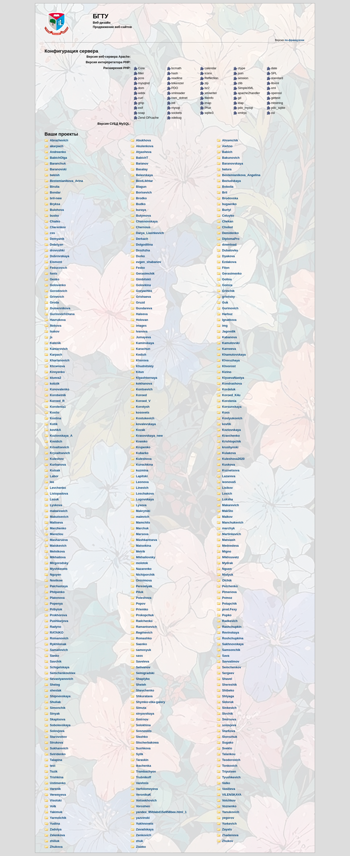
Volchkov (229, 800)
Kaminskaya (145, 343)
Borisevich (144, 192)
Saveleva (142, 661)
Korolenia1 (58, 406)
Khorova (142, 360)
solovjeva (229, 725)
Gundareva (144, 308)
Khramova (57, 366)
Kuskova (228, 464)
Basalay (141, 169)
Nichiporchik (145, 574)
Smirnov (142, 719)
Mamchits (143, 522)
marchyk (228, 528)
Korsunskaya (231, 406)
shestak (55, 690)
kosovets (142, 412)
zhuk (139, 841)
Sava (225, 655)
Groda (54, 302)
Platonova (57, 598)
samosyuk (143, 650)
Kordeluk (228, 389)
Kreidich (56, 441)
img (225, 325)
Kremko (141, 441)
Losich (227, 493)
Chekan (227, 221)
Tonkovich (229, 765)
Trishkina (56, 777)
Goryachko (144, 291)
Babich (227, 152)
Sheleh (141, 684)
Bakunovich (231, 157)
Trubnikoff (143, 777)
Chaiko (55, 221)
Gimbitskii (143, 279)
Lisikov (227, 488)
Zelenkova (57, 835)
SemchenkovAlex (62, 673)
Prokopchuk (145, 615)
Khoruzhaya (231, 360)
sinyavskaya (145, 713)
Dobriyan (56, 244)
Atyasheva (143, 152)
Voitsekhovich (146, 800)
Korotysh (142, 406)
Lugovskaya (145, 499)
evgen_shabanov (148, 262)
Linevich (142, 488)
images (141, 325)
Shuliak (55, 702)
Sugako (227, 742)
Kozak (140, 430)
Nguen (227, 569)
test (52, 765)
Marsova (142, 534)
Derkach (142, 239)
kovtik (226, 424)
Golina (227, 279)
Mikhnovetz (230, 557)
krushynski (230, 447)
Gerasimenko (232, 273)
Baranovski (58, 169)
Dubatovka (230, 250)
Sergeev (228, 673)
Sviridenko (57, 754)
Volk (53, 806)
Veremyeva (58, 794)
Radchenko (144, 621)
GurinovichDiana (62, 314)
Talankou (228, 754)
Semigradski (145, 673)
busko (54, 215)
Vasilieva (228, 789)
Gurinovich (230, 308)
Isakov (54, 331)
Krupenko (143, 447)
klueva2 (55, 378)
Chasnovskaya (147, 221)
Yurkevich (229, 823)
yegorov (228, 818)
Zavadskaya (145, 829)
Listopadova (59, 493)
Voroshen (143, 806)
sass (139, 655)
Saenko (141, 644)
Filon (226, 267)
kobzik (54, 383)
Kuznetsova (230, 470)
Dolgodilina (144, 244)
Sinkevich (229, 708)
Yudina (55, 823)
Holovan (142, 320)
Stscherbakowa (147, 742)
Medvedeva (230, 545)
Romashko (144, 638)
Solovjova (57, 731)
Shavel (227, 679)
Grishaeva (143, 296)
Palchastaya (59, 586)
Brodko (141, 198)
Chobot (227, 227)
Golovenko (58, 285)
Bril (224, 192)
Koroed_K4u (231, 395)
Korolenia (229, 401)
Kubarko (142, 453)
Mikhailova (57, 557)
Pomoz (227, 598)
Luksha (227, 499)
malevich (142, 516)
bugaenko (229, 204)
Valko (226, 783)
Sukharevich (59, 748)
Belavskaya (144, 175)
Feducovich (58, 267)
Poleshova (143, 598)
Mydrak (227, 563)
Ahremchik (230, 140)
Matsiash (228, 540)
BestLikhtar (144, 181)
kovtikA (55, 430)
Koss (226, 412)
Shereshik (229, 684)
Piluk (139, 592)
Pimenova (229, 592)
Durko (140, 256)
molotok (142, 563)
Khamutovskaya (234, 354)
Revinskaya (230, 632)
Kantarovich (59, 349)
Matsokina (143, 545)
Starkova (228, 731)
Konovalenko (59, 389)
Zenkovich (143, 835)
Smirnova (229, 719)
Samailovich (59, 650)
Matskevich (58, 545)
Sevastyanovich (61, 679)
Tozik (53, 771)
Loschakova (145, 493)
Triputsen (229, 771)
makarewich (58, 511)
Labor (54, 476)
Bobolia (227, 186)
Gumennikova (60, 308)
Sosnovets (144, 731)
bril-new (56, 198)
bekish (55, 175)
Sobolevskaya (60, 725)
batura (226, 169)
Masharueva (59, 540)
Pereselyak (144, 586)
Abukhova (143, 140)
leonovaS (229, 482)
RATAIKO (56, 632)
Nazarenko (144, 569)
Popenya (56, 603)
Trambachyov (146, 771)
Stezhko (142, 737)
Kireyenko (57, 372)
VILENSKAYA (231, 794)
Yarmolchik (58, 818)
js (51, 337)
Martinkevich (231, 534)
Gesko (54, 279)
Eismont (56, 262)
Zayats (227, 829)
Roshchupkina (232, 638)
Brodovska (230, 198)
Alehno (227, 146)
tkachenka (143, 765)
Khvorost (229, 366)
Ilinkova (55, 325)
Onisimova (144, 580)
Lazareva (228, 476)
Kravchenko (231, 435)
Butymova (143, 215)
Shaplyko (143, 679)
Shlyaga (228, 696)
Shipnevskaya (60, 696)
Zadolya (55, 829)
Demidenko (230, 233)
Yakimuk (56, 812)
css (52, 233)
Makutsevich (59, 516)
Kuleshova (144, 459)
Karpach (56, 354)
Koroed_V (143, 401)
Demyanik (57, 239)
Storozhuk (229, 737)
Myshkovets (58, 569)
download (229, 244)
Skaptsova (57, 719)
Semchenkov (231, 667)
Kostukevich (145, 418)
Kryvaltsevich (60, 453)
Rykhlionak (58, 644)
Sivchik (227, 713)
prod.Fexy (229, 609)
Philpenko (57, 592)
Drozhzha (143, 250)
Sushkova (143, 748)
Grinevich (57, 296)
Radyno (55, 626)
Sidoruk (228, 702)
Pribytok (56, 609)
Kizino (226, 372)
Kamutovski (231, 343)
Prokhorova (58, 615)
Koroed (141, 395)
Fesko (140, 267)
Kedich (141, 354)
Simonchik (57, 708)
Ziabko (141, 847)
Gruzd (140, 302)
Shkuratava (144, 696)
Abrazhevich (59, 140)
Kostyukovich (232, 418)
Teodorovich (231, 760)
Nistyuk (227, 574)
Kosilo (54, 412)
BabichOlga (58, 157)
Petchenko (230, 586)
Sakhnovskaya (233, 644)
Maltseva (56, 522)
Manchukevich (232, 522)
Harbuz (227, 314)
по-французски (294, 40)
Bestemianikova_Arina (66, 181)
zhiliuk (54, 841)
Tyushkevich (231, 777)
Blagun (141, 186)
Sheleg (55, 684)
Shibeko (228, 690)
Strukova (56, 742)
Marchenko (58, 528)
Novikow (56, 580)
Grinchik (228, 291)
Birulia (54, 186)
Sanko (54, 655)
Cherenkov (58, 227)
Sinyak (55, 713)
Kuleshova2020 (233, 459)
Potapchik (229, 603)
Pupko (226, 615)
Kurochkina (144, 464)
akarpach (56, 146)
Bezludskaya (231, 181)
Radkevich (230, 621)
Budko (141, 204)
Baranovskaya (232, 163)
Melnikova (57, 551)
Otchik (227, 580)
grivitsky (228, 296)
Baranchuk (58, 163)
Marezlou (56, 534)
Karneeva (229, 349)
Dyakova (228, 256)
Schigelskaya (59, 667)
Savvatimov (230, 661)
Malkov (227, 516)
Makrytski (143, 511)
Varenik (55, 789)
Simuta (141, 708)
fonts (53, 273)
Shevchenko (145, 690)
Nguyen (55, 574)
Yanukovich (230, 812)
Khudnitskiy (145, 366)
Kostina (55, 418)
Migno (226, 551)
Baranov (142, 163)
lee (52, 482)
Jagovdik (228, 331)
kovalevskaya (146, 424)
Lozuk (54, 499)
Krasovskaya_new (149, 435)
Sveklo (227, 748)
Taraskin (142, 760)
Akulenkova (144, 146)
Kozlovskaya (231, 430)
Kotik (53, 424)
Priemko (142, 609)
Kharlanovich (59, 360)
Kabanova (229, 337)
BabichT (142, 157)
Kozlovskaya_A (61, 435)
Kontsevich (144, 389)
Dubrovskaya (59, 256)
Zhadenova (230, 835)
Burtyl (226, 210)
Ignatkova (229, 320)
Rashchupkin (231, 626)
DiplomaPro (230, 239)
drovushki (57, 250)
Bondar (55, 192)
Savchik (55, 661)
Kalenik (55, 343)
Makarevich (230, 505)
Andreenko (58, 152)
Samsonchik (231, 650)
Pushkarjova (59, 621)
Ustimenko (57, 783)
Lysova (141, 505)
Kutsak (55, 470)
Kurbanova (58, 464)
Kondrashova (232, 383)
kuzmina (142, 470)
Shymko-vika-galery (150, 702)
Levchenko (58, 488)
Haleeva (141, 314)
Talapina (56, 760)
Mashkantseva (146, 540)
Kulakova (229, 453)
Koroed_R (57, 401)
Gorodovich (58, 291)
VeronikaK (143, 794)
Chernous (143, 227)
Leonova (142, 482)
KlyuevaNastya (233, 378)
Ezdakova (229, 262)
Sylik (139, 754)
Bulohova (57, 210)
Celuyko (228, 215)
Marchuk (142, 528)
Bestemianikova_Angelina (241, 175)
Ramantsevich (146, 626)
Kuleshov (57, 459)
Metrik (140, 551)
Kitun (140, 372)
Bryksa (55, 204)
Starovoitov (58, 737)
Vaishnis (142, 783)
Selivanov (143, 667)
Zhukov (227, 841)
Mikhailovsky (145, 557)
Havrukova (57, 320)
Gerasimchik (145, 273)
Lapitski (141, 476)
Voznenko (229, 806)
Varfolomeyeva (147, 789)
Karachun (143, 349)
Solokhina (143, 725)
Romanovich (59, 638)
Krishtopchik (231, 441)
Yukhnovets (144, 823)
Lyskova (56, 505)
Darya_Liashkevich (150, 233)
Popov (140, 603)
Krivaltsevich (59, 447)
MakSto (227, 511)
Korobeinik (58, 395)
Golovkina (143, 285)
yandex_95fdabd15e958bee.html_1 (161, 812)
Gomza (227, 285)
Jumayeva (143, 337)
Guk (225, 302)
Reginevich (144, 632)
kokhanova (144, 383)
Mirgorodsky (59, 563)
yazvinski (143, 818)
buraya (141, 210)
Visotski (56, 800)
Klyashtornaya (146, 378)
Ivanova (141, 331)
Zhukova (56, 847)
